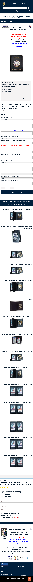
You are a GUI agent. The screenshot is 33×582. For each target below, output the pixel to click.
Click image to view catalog (4, 534)
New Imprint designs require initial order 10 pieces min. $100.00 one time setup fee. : (16, 165)
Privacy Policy (7, 494)
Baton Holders (5, 551)
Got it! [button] (29, 579)
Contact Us (18, 569)
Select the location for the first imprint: (9, 172)
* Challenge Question (6, 515)
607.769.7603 (4, 574)
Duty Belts (13, 553)
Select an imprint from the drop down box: (9, 136)
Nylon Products (6, 553)
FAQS (17, 568)
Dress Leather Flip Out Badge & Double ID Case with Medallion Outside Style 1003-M (16, 17)
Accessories (27, 551)
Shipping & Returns (20, 566)
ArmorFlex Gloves (20, 553)
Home (5, 14)
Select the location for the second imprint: (10, 176)
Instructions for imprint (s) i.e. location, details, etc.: (12, 154)
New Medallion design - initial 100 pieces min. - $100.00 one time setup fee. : (17, 130)
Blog (2, 571)
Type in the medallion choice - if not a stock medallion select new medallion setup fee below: (16, 122)
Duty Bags (28, 553)
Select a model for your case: (7, 117)
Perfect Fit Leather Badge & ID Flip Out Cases (18, 14)
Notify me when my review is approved (10, 513)
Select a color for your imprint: (7, 160)
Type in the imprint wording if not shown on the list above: (13, 140)
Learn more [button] (16, 579)
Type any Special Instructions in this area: (9, 180)
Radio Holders (13, 551)
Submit (16, 522)
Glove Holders (20, 551)
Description (16, 79)
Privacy (3, 568)
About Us (3, 566)
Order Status (4, 569)
